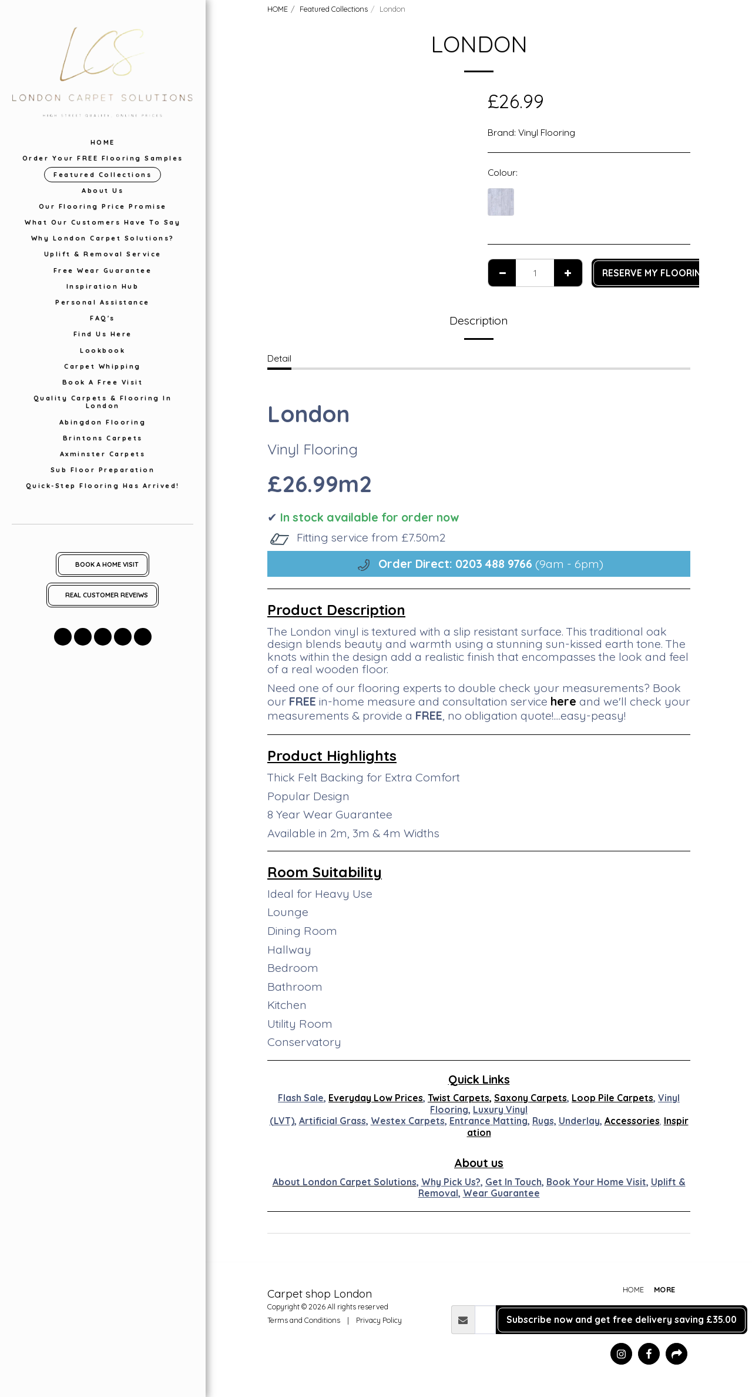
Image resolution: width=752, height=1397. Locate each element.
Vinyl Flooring (546, 132)
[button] (63, 637)
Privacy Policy (379, 1320)
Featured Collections (334, 9)
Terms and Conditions (303, 1320)
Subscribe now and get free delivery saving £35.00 (621, 1319)
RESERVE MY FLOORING (655, 273)
